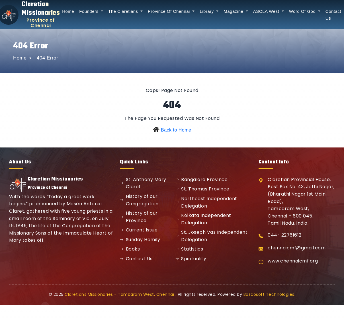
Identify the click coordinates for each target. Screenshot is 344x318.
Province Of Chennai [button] (169, 11)
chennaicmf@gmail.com (296, 248)
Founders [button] (89, 11)
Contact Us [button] (333, 14)
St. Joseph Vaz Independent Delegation (211, 236)
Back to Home (176, 130)
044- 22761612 (285, 235)
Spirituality (190, 258)
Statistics (189, 249)
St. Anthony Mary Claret (143, 183)
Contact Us (136, 258)
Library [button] (207, 11)
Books (130, 249)
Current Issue (138, 230)
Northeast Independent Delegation (206, 202)
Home (68, 11)
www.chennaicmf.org (293, 261)
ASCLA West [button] (266, 11)
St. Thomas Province (202, 189)
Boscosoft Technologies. (269, 294)
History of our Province (139, 217)
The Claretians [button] (123, 11)
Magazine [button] (234, 11)
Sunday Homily (140, 239)
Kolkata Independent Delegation (203, 219)
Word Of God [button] (303, 11)
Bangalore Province (201, 179)
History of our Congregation (139, 200)
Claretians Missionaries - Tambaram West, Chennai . (120, 294)
